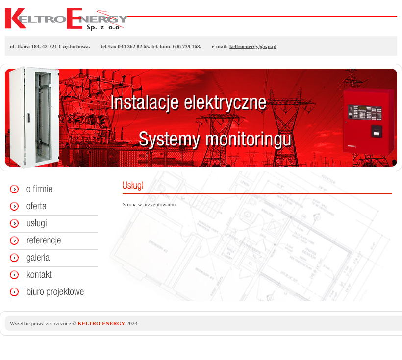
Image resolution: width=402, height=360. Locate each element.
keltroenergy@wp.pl (252, 46)
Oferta (49, 207)
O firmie (49, 189)
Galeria (49, 258)
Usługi (49, 224)
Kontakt (49, 275)
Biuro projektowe (49, 292)
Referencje (49, 241)
